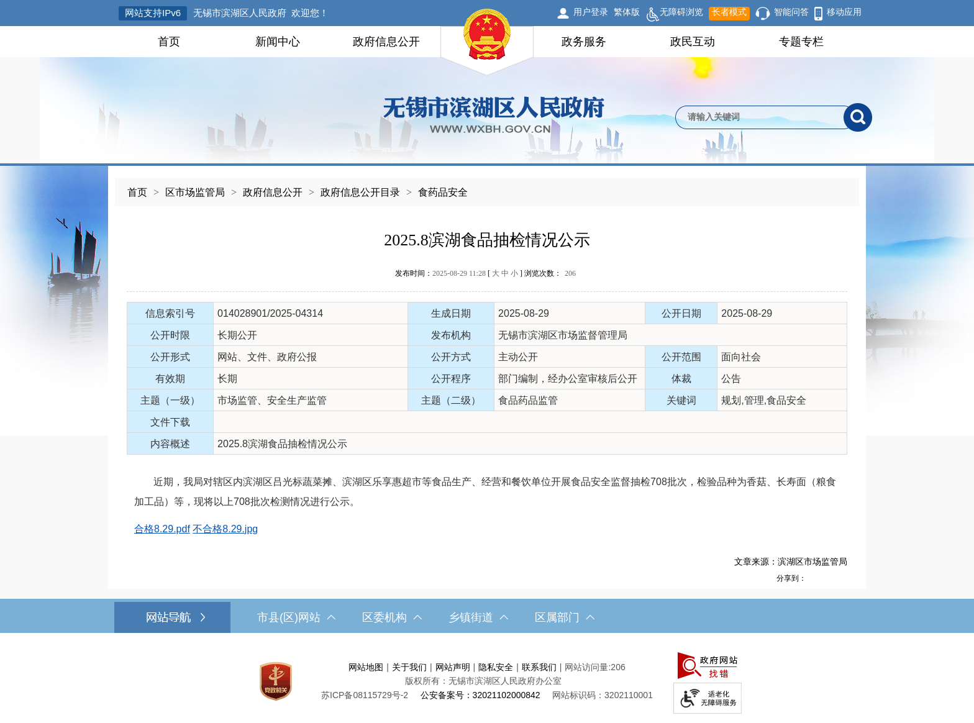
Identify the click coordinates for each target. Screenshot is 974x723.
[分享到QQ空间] (827, 578)
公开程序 (451, 378)
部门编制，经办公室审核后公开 (567, 378)
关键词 (681, 400)
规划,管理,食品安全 (763, 400)
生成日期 (451, 313)
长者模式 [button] (729, 12)
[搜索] (858, 117)
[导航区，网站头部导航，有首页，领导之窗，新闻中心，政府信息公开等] (487, 41)
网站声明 (452, 667)
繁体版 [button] (627, 12)
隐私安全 (495, 667)
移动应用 (844, 12)
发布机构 (451, 335)
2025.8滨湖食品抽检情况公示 (487, 240)
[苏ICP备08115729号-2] (364, 695)
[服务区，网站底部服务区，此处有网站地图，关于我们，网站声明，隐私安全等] (487, 681)
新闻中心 (277, 41)
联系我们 (539, 667)
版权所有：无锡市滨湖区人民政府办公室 (483, 681)
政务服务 (584, 41)
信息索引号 (170, 313)
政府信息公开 (386, 41)
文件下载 (170, 422)
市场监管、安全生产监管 (272, 400)
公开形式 (170, 357)
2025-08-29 (523, 313)
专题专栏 (801, 41)
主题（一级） (170, 400)
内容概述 (170, 444)
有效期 (170, 378)
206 (570, 273)
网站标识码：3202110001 (602, 695)
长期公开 (237, 335)
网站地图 (365, 667)
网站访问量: (588, 667)
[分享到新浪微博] (813, 578)
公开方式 (451, 357)
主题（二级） (451, 400)
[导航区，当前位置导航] (487, 186)
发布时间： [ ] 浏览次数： (485, 273)
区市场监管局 (195, 192)
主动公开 (518, 357)
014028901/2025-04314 (270, 313)
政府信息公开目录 (360, 192)
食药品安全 (443, 192)
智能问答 (791, 12)
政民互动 (692, 41)
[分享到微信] (840, 578)
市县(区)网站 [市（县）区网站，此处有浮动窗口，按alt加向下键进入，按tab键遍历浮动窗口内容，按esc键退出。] (296, 617)
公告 (731, 378)
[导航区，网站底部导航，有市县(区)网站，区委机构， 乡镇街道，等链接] (487, 617)
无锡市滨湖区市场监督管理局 (562, 335)
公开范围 (681, 357)
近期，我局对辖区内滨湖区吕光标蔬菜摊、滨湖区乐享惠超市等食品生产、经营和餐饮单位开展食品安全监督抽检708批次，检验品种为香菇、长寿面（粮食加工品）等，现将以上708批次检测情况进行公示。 (485, 491)
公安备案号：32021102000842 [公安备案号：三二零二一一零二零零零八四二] (480, 695)
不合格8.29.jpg (225, 529)
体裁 (681, 378)
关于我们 (409, 667)
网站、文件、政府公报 (267, 357)
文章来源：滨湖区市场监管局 (790, 561)
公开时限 (170, 335)
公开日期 (681, 313)
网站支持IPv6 (153, 12)
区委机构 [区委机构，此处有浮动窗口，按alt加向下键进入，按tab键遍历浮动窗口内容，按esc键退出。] (392, 617)
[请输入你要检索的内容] (759, 117)
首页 (169, 41)
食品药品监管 (528, 400)
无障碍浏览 (674, 13)
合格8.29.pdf (162, 529)
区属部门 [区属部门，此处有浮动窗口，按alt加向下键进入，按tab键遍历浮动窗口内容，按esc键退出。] (564, 617)
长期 (227, 378)
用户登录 (590, 12)
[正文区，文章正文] (487, 397)
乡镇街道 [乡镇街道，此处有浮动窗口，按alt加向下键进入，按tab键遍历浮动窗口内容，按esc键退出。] (478, 617)
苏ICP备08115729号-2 (364, 695)
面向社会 (741, 357)
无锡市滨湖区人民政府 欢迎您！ (261, 12)
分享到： (791, 578)
